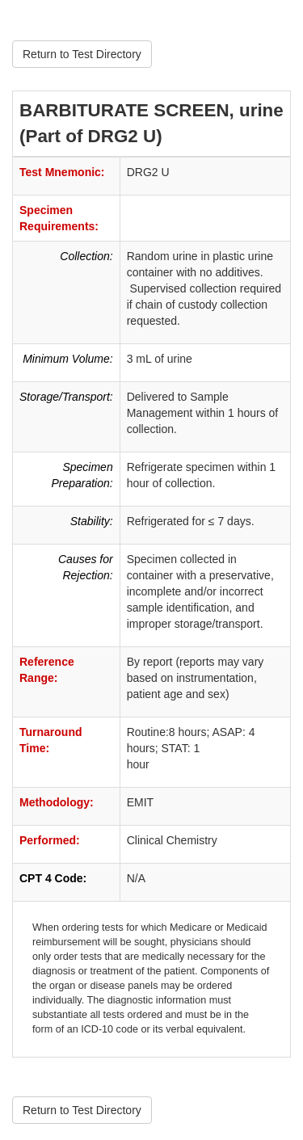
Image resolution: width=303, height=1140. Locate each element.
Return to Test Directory (82, 54)
